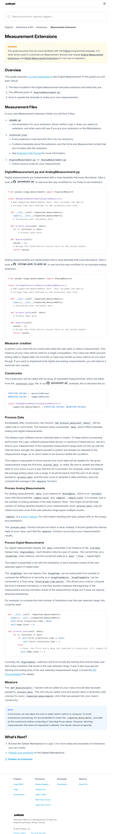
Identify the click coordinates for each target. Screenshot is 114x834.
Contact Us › (40, 789)
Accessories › (19, 794)
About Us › (83, 784)
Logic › (16, 789)
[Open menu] (104, 3)
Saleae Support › (42, 784)
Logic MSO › (18, 784)
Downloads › (62, 784)
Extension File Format (29, 153)
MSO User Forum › (43, 800)
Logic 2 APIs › (41, 794)
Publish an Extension (20, 759)
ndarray (33, 516)
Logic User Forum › (43, 805)
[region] (56, 633)
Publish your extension (21, 752)
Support (9, 27)
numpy (24, 516)
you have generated (39, 76)
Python (67, 51)
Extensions (41, 27)
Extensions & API (24, 27)
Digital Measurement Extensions (41, 58)
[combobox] (56, 16)
